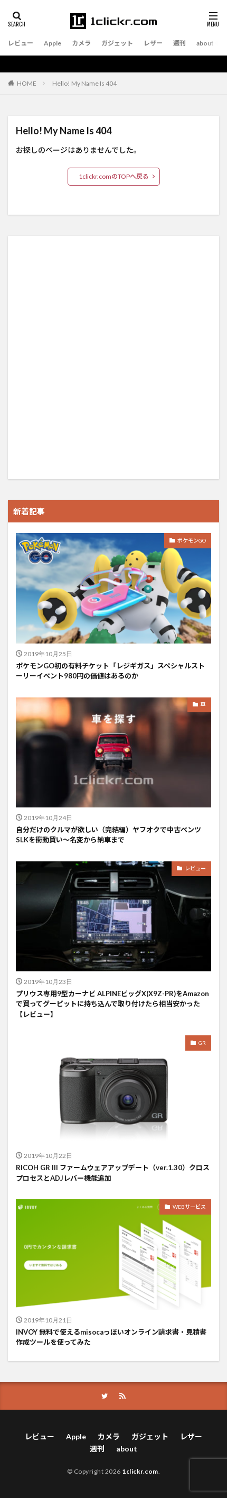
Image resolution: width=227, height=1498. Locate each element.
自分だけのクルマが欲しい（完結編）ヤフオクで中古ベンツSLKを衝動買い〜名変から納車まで (108, 834)
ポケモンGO (191, 540)
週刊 (179, 43)
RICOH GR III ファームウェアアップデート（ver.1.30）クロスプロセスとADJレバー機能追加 (113, 1172)
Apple (52, 43)
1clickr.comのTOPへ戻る (114, 176)
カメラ (81, 43)
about (205, 43)
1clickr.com (140, 1471)
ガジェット (117, 43)
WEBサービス (189, 1206)
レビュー (20, 43)
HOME (26, 83)
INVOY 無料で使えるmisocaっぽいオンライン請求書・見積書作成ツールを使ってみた (111, 1337)
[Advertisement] (113, 357)
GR (202, 1043)
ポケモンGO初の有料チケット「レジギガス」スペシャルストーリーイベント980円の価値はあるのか (110, 671)
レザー (153, 43)
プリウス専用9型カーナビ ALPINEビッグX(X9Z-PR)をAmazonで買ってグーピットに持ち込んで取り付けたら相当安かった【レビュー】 (112, 1003)
